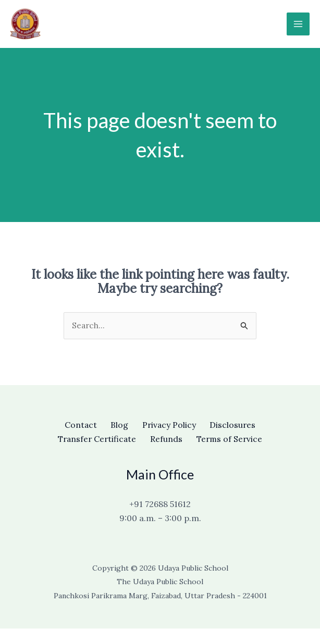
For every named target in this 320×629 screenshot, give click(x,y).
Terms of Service (233, 439)
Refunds (167, 439)
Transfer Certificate (93, 439)
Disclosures (238, 425)
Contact (75, 425)
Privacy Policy (170, 425)
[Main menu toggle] (298, 24)
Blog (118, 425)
